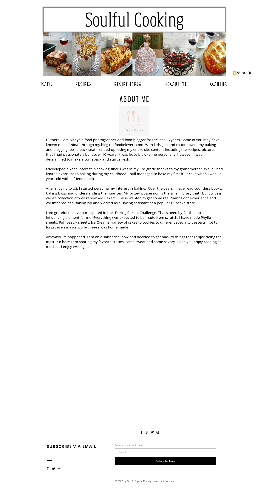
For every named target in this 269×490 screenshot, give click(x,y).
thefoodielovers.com (126, 144)
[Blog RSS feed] (234, 73)
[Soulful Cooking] (238, 73)
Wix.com (170, 481)
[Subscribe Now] (165, 461)
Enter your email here (129, 445)
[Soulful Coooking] (249, 73)
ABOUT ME (134, 99)
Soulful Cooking (134, 19)
